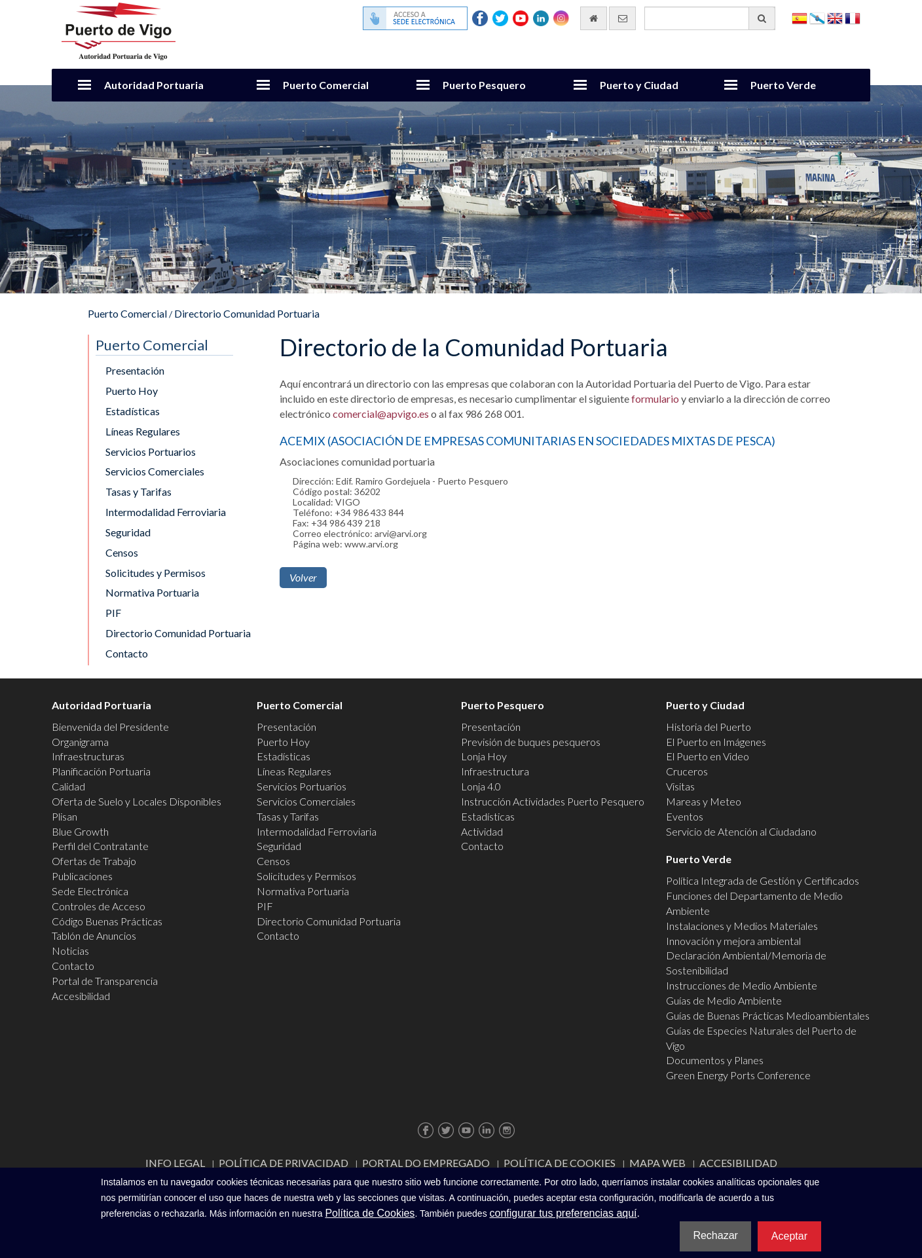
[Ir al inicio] (593, 18)
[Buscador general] (709, 18)
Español (799, 17)
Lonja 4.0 (481, 786)
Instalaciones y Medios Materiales (742, 925)
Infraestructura (495, 771)
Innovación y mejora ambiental (733, 940)
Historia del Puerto (708, 726)
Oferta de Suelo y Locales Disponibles (136, 801)
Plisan (64, 816)
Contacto (126, 653)
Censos (121, 552)
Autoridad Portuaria (154, 85)
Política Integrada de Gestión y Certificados (762, 880)
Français (852, 17)
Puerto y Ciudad (639, 85)
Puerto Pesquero (484, 85)
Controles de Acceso (98, 906)
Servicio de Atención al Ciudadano (741, 831)
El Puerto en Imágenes (716, 741)
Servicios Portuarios (150, 451)
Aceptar (789, 1236)
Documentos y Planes (715, 1060)
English (835, 17)
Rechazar (715, 1235)
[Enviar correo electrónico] (622, 18)
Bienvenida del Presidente (110, 726)
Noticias (70, 950)
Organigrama (80, 741)
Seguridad (128, 532)
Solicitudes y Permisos (155, 572)
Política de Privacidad (283, 1162)
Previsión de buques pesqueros (530, 741)
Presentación (134, 370)
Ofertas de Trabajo (94, 861)
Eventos (684, 816)
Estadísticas (132, 411)
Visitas (680, 786)
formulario (655, 398)
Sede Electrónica (90, 891)
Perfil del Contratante (100, 846)
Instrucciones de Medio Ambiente (741, 985)
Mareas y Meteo (703, 801)
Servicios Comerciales (154, 471)
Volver (303, 577)
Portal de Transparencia (105, 980)
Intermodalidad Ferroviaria (165, 512)
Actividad (482, 831)
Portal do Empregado (426, 1162)
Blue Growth (80, 831)
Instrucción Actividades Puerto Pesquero (552, 801)
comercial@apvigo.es (381, 413)
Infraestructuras (88, 756)
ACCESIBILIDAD (738, 1162)
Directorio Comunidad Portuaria (247, 313)
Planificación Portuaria (101, 771)
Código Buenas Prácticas (107, 921)
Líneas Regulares (142, 431)
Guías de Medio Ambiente (724, 1000)
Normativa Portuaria (152, 592)
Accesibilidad (81, 996)
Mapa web (657, 1162)
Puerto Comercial (326, 85)
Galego (817, 17)
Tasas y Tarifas (138, 491)
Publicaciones (82, 876)
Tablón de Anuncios (94, 935)
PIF (113, 612)
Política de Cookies (560, 1162)
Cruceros (687, 771)
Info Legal (175, 1162)
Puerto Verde (783, 85)
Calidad (68, 786)
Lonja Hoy (484, 756)
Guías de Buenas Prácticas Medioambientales (768, 1015)
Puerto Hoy (131, 390)
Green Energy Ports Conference (738, 1075)
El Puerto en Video (707, 756)
